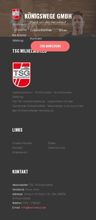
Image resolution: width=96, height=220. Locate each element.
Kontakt (17, 147)
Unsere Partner (22, 143)
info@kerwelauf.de (33, 207)
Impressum (19, 152)
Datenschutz (56, 147)
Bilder (52, 143)
